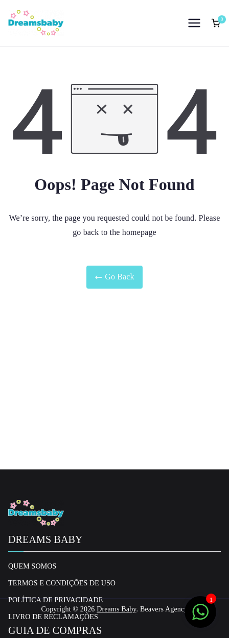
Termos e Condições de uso (62, 583)
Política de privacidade (55, 600)
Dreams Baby (116, 609)
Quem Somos (32, 566)
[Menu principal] (194, 23)
